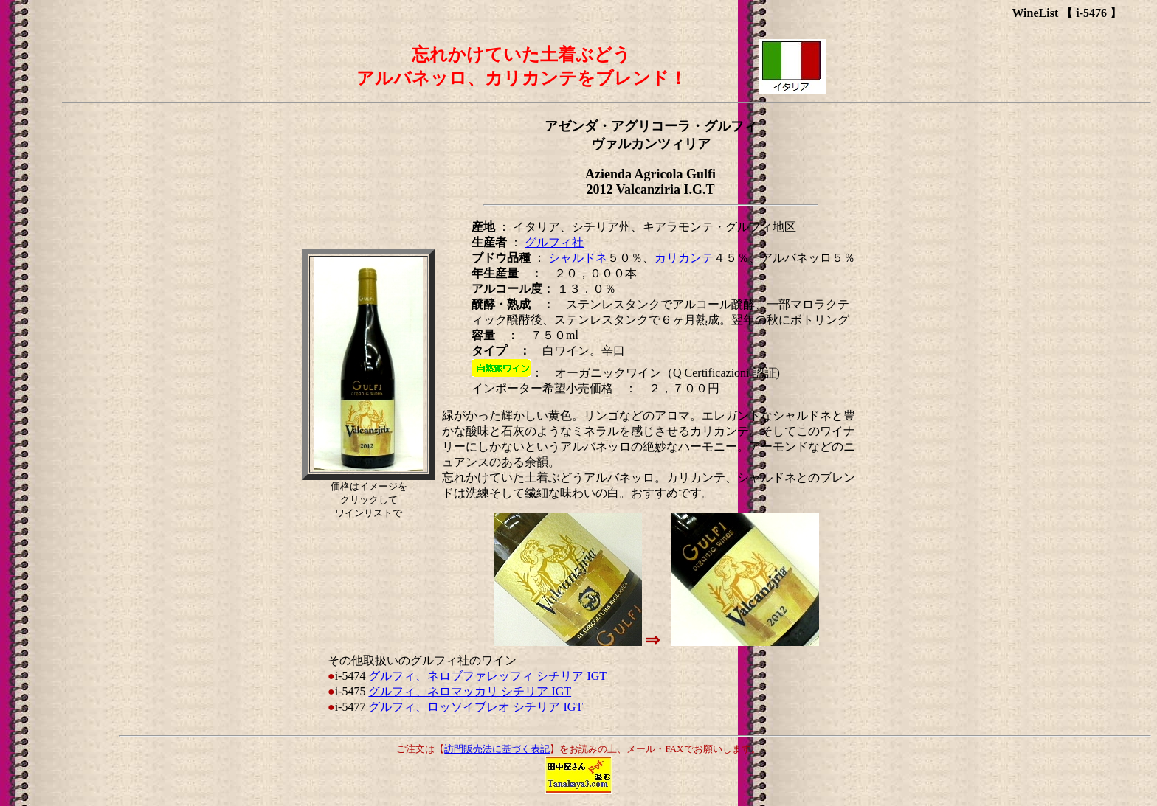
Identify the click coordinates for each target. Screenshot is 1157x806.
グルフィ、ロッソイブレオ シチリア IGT (475, 707)
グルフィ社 (554, 242)
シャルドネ (577, 257)
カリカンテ (684, 257)
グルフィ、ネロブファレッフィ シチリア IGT (487, 676)
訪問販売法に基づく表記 (497, 748)
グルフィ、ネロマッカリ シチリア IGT (469, 691)
